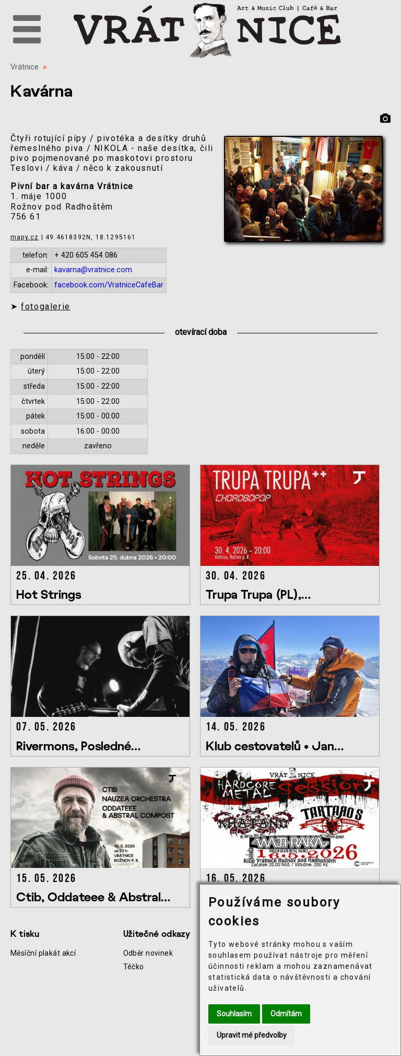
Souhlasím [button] (234, 1013)
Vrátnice (24, 67)
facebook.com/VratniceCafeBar (108, 285)
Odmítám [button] (286, 1013)
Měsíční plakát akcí (43, 953)
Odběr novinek (148, 953)
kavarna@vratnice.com (93, 269)
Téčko (133, 966)
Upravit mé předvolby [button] (252, 1035)
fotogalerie (45, 306)
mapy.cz (24, 237)
